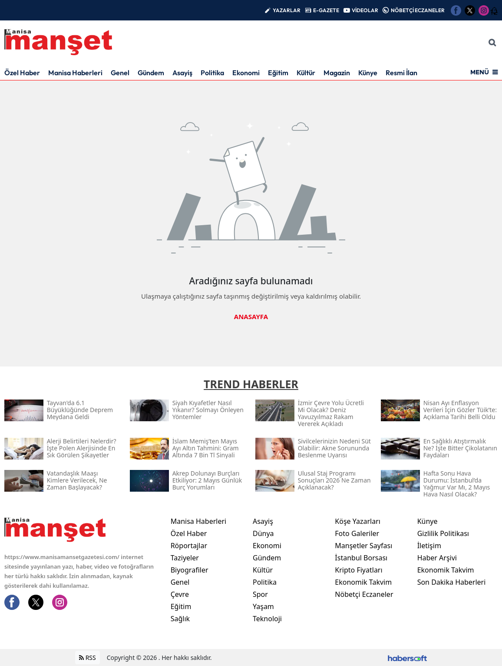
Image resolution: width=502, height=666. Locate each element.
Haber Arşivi (437, 558)
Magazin (337, 72)
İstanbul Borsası (361, 558)
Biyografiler (189, 570)
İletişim (429, 545)
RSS (87, 657)
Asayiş (182, 72)
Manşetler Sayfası (363, 545)
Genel (120, 72)
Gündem (151, 72)
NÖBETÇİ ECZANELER (418, 10)
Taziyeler (185, 558)
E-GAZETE (326, 10)
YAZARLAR (287, 10)
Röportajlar (189, 545)
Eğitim (278, 72)
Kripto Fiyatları (358, 570)
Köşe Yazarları (357, 521)
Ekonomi (246, 72)
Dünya (263, 533)
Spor (260, 594)
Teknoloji (267, 618)
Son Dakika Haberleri (451, 582)
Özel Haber (22, 72)
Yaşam (263, 606)
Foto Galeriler (357, 533)
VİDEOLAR (365, 10)
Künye (367, 72)
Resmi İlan (401, 72)
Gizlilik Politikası (443, 533)
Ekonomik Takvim (363, 582)
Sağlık (180, 618)
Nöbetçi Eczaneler (364, 594)
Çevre (180, 594)
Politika (212, 72)
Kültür (306, 72)
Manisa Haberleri (75, 72)
